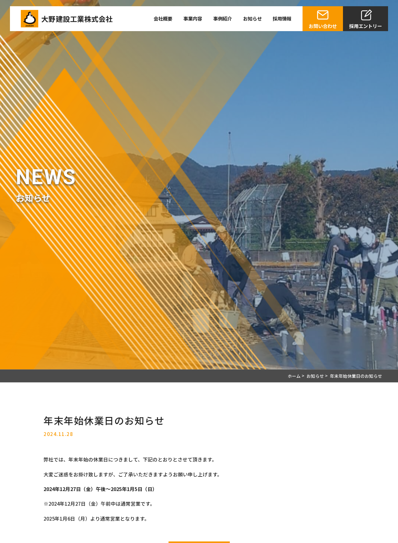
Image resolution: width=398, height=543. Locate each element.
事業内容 (192, 18)
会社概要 (163, 18)
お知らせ (252, 18)
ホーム (294, 376)
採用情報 (282, 18)
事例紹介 (222, 18)
